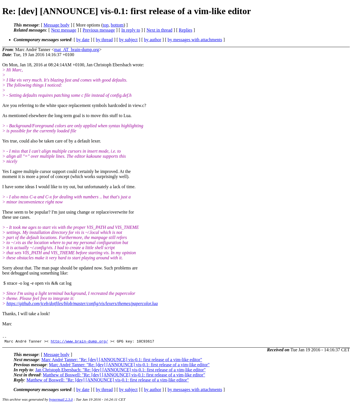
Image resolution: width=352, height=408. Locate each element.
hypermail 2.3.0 (61, 401)
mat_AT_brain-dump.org (76, 49)
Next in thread (159, 30)
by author (152, 39)
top (105, 25)
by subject (128, 39)
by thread (104, 39)
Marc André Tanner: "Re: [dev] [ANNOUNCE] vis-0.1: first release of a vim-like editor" (121, 361)
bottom (117, 25)
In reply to (130, 30)
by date (82, 39)
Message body (56, 25)
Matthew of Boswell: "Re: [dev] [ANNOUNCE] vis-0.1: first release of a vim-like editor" (124, 376)
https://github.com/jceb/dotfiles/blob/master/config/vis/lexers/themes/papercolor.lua (82, 303)
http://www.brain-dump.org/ (79, 342)
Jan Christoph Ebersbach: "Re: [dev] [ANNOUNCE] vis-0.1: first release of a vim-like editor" (120, 371)
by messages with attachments (195, 39)
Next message (63, 30)
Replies (185, 30)
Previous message (99, 30)
